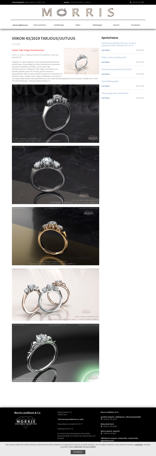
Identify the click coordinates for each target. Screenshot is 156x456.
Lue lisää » (106, 50)
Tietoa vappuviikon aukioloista (115, 93)
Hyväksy (78, 452)
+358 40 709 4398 (137, 2)
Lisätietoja (139, 445)
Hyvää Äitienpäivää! (110, 81)
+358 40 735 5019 (109, 419)
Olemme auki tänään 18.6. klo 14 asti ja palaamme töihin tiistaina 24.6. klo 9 (119, 44)
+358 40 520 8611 (109, 433)
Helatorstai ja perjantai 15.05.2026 (116, 69)
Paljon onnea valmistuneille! (114, 57)
